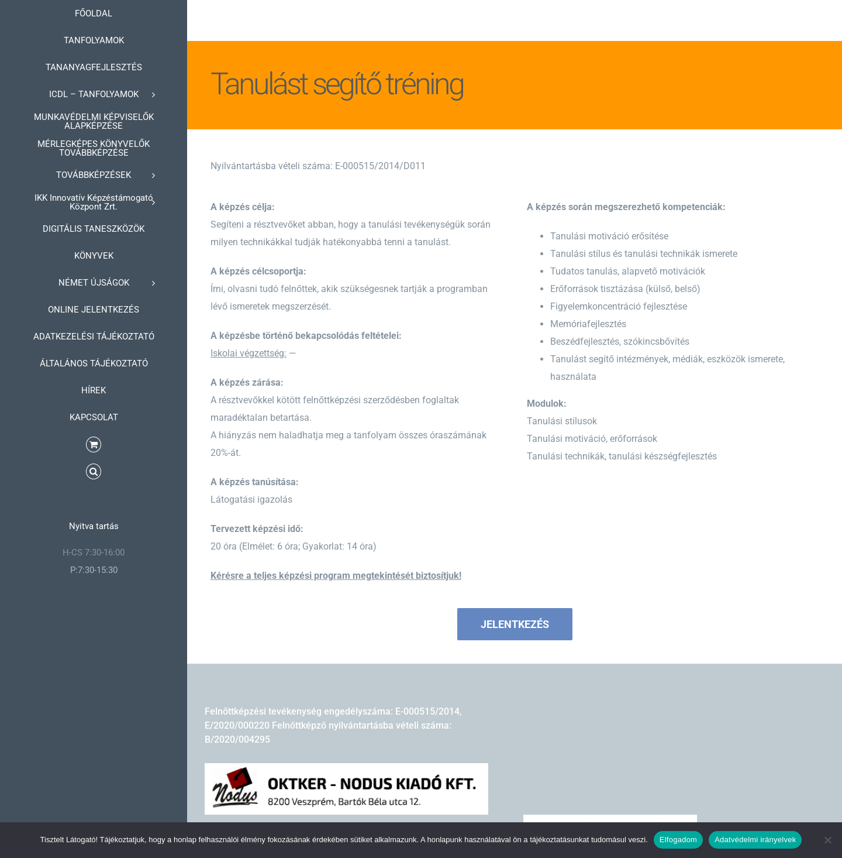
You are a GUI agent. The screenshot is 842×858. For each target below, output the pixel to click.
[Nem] (827, 840)
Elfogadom (678, 839)
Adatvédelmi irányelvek (755, 839)
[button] (93, 471)
